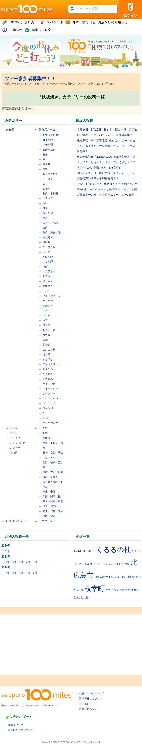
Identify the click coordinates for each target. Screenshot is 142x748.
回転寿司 (48, 237)
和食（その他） (52, 134)
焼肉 (45, 227)
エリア (43, 427)
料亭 (45, 208)
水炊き (46, 334)
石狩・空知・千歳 (53, 452)
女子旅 (109, 576)
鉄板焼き (48, 286)
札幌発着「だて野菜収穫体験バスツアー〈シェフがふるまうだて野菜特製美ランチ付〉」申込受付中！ (106, 146)
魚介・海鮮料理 (52, 232)
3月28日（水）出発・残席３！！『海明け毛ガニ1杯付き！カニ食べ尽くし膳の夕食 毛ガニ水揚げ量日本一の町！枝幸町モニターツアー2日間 (107, 189)
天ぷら (46, 417)
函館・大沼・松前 (53, 472)
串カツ (46, 310)
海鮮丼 (46, 242)
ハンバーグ (49, 403)
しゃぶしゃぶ (50, 222)
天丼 (45, 183)
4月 (35, 573)
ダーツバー (49, 393)
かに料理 (48, 256)
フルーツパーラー (53, 295)
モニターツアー (48, 521)
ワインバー (49, 408)
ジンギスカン (50, 281)
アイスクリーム (52, 364)
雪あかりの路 (81, 597)
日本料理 (48, 139)
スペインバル (50, 398)
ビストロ (48, 198)
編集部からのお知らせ (21, 730)
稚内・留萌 (49, 516)
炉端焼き (48, 305)
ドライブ (15, 437)
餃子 (45, 154)
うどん (46, 291)
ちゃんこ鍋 (49, 330)
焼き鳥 (46, 354)
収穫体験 (100, 576)
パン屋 (46, 252)
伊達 (127, 563)
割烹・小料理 (50, 193)
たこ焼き (48, 374)
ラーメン (48, 178)
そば (45, 266)
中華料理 (48, 144)
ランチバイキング (113, 563)
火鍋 (45, 339)
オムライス (49, 271)
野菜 (127, 590)
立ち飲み (48, 378)
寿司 (45, 217)
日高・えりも (50, 476)
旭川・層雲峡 (50, 506)
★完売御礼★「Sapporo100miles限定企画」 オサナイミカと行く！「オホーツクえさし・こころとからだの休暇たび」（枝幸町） (106, 162)
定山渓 (46, 437)
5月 (28, 573)
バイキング (49, 383)
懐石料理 (48, 212)
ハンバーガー (50, 422)
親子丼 (46, 164)
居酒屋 (46, 325)
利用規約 (84, 703)
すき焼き (48, 359)
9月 (7, 562)
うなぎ (46, 315)
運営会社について (89, 698)
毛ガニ (109, 590)
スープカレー (50, 247)
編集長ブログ (15, 725)
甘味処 (46, 344)
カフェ (46, 320)
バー (45, 413)
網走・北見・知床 (53, 511)
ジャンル (11, 427)
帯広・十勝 (49, 491)
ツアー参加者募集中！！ (30, 78)
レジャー (15, 447)
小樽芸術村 (120, 576)
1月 (7, 551)
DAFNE (77, 551)
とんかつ (48, 369)
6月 (21, 562)
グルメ (13, 433)
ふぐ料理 (48, 261)
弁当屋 (46, 276)
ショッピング (17, 442)
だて (134, 551)
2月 (28, 562)
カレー (46, 203)
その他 (13, 452)
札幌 (45, 433)
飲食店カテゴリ (48, 129)
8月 (14, 562)
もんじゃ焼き (50, 174)
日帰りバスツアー (17, 521)
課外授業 (119, 590)
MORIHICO (89, 551)
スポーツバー (50, 388)
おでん (46, 188)
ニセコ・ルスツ (52, 457)
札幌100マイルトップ (91, 693)
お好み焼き (49, 149)
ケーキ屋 (48, 300)
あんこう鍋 (49, 349)
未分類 (10, 129)
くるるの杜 (113, 549)
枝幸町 (95, 588)
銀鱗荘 (135, 590)
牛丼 (45, 169)
